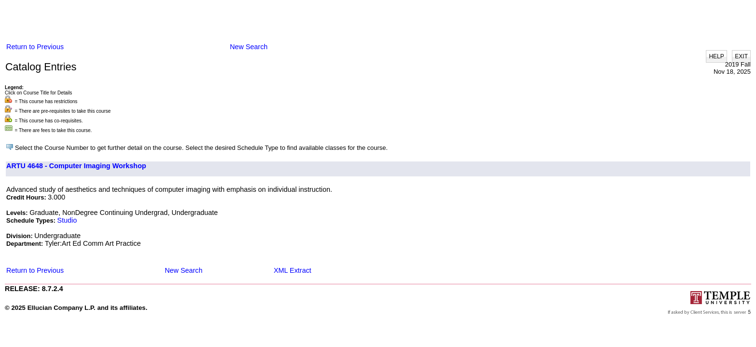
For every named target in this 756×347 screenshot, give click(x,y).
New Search (249, 47)
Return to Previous (35, 47)
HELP (716, 56)
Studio (67, 220)
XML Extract (292, 270)
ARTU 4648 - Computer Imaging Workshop (76, 166)
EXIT (741, 56)
